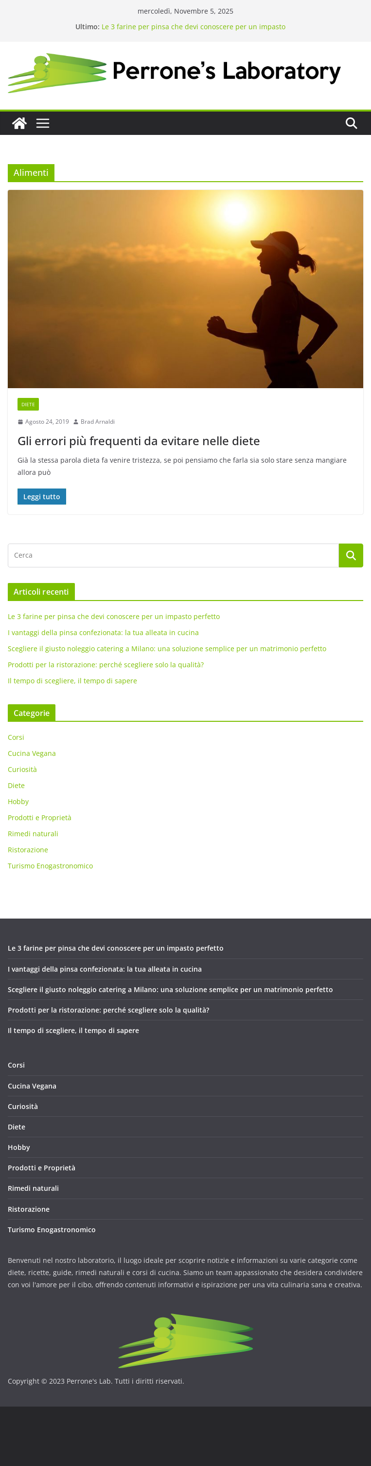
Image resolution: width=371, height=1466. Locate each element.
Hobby (18, 801)
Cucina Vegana (32, 753)
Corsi (16, 737)
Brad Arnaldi (98, 421)
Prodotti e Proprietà (39, 817)
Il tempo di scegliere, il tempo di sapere (72, 680)
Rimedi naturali (33, 833)
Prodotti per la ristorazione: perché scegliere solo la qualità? (106, 664)
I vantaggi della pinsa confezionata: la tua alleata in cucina (103, 632)
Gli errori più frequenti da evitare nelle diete (139, 440)
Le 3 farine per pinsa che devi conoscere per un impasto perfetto (114, 616)
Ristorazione (28, 849)
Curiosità (22, 769)
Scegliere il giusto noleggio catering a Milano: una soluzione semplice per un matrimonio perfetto (167, 648)
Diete (28, 404)
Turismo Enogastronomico (50, 865)
